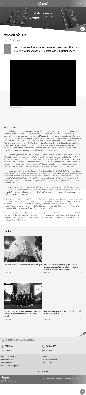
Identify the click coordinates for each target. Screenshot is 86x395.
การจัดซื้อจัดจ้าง (7, 362)
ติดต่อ (45, 356)
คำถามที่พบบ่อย (7, 359)
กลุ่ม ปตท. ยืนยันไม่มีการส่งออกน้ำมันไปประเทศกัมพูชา (23, 268)
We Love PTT (49, 346)
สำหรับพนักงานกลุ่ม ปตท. (10, 365)
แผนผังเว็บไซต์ (44, 371)
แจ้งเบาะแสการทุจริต (50, 359)
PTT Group (7, 350)
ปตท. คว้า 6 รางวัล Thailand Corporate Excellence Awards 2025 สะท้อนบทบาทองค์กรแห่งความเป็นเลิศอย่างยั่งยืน (23, 315)
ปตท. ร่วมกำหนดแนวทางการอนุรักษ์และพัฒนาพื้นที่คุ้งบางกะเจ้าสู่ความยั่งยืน (63, 315)
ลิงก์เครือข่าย (47, 362)
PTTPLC (47, 350)
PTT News (7, 346)
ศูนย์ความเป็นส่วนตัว (9, 356)
